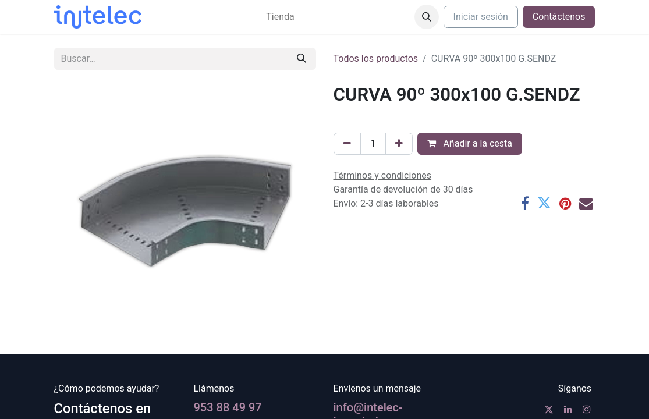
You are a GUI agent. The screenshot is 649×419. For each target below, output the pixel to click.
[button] (426, 17)
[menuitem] (280, 17)
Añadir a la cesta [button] (469, 143)
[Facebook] (525, 204)
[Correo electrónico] (586, 204)
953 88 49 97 (228, 407)
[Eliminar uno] (347, 144)
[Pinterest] (565, 204)
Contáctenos (559, 16)
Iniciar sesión (480, 16)
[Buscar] (301, 59)
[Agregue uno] (399, 144)
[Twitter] (544, 204)
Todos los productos (376, 58)
